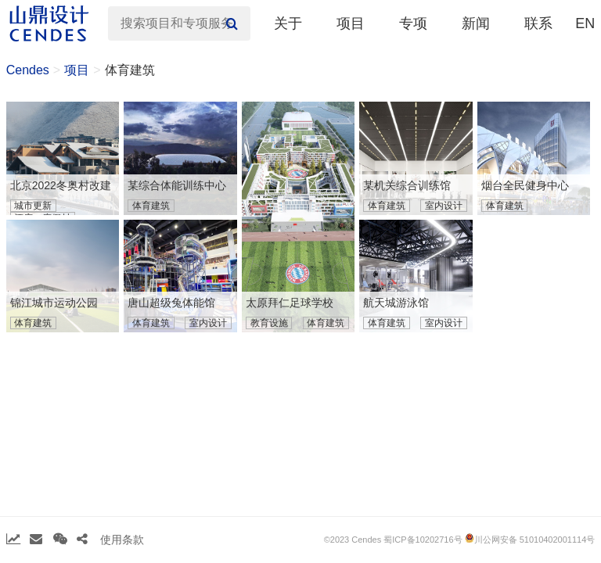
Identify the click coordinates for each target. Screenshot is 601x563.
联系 (538, 23)
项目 (350, 23)
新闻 (476, 23)
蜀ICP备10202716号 (422, 539)
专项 (413, 23)
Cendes (27, 70)
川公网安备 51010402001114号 (530, 538)
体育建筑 (130, 70)
